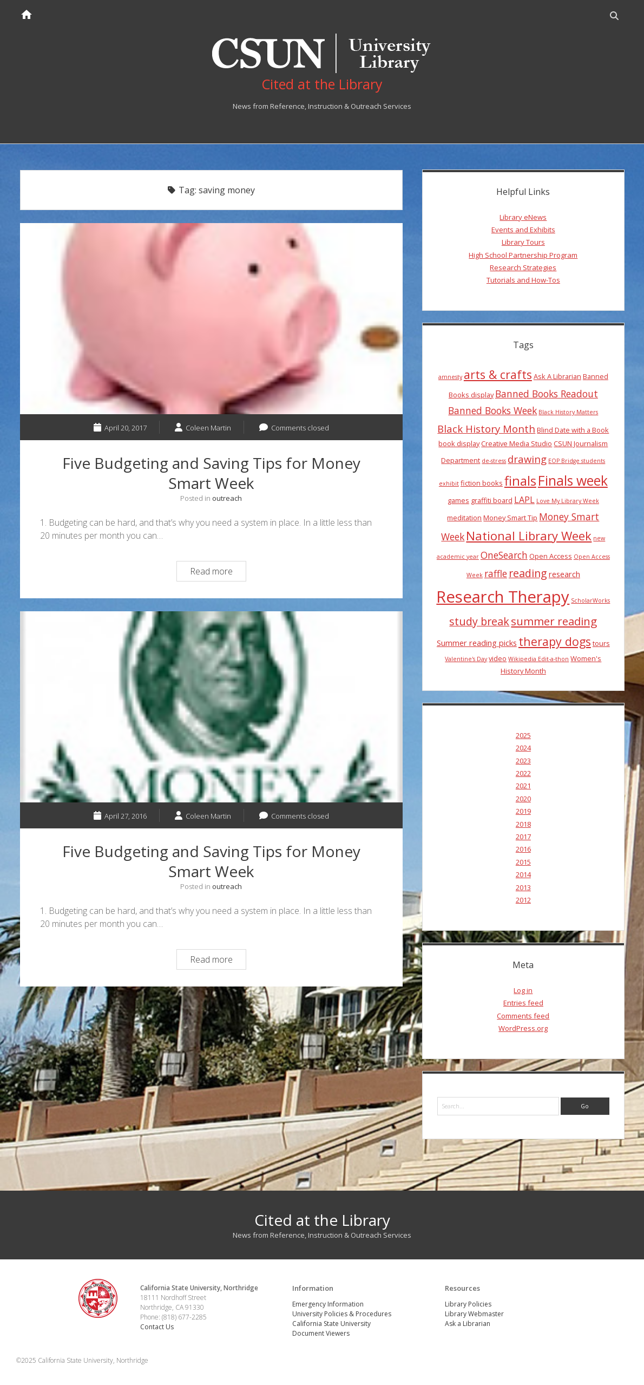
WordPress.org (523, 1028)
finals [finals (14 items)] (520, 480)
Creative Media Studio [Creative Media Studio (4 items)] (516, 443)
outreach (227, 498)
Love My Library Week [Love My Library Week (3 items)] (567, 501)
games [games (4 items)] (458, 500)
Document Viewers (321, 1333)
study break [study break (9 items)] (479, 621)
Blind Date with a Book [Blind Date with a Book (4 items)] (573, 430)
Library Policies (468, 1304)
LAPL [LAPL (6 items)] (524, 500)
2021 (523, 786)
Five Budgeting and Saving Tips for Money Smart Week (211, 318)
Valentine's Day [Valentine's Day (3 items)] (466, 659)
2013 (523, 887)
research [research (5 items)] (564, 574)
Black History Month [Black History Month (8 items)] (486, 428)
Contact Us (157, 1326)
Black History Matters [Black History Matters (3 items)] (568, 412)
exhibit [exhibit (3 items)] (449, 483)
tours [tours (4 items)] (601, 643)
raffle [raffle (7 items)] (495, 573)
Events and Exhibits (523, 229)
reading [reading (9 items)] (528, 573)
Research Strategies (523, 267)
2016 (523, 849)
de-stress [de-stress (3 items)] (494, 461)
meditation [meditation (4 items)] (464, 517)
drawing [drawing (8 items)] (527, 459)
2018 (523, 824)
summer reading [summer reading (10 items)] (554, 621)
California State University (331, 1323)
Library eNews (523, 217)
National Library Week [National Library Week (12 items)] (529, 535)
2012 (523, 900)
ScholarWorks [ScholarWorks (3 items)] (590, 600)
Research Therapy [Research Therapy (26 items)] (502, 596)
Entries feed (523, 1003)
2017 (523, 836)
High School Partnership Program (523, 255)
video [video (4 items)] (498, 658)
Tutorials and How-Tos (523, 280)
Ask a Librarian (467, 1323)
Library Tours (523, 242)
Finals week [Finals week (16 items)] (573, 480)
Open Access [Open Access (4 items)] (550, 556)
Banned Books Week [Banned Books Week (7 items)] (492, 410)
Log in (523, 990)
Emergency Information (328, 1304)
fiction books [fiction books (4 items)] (482, 483)
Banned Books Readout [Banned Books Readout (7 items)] (546, 393)
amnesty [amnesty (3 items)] (450, 377)
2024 (523, 748)
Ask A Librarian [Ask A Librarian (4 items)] (557, 376)
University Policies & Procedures (341, 1313)
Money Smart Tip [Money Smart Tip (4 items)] (510, 517)
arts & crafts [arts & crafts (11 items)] (498, 374)
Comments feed (523, 1016)
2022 (523, 773)
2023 (523, 761)
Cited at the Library (322, 1220)
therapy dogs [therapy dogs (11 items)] (554, 641)
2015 (523, 862)
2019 (523, 811)
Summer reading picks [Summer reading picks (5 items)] (477, 642)
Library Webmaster (474, 1313)
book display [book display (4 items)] (458, 443)
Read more (218, 572)
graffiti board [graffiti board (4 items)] (491, 500)
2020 (523, 798)
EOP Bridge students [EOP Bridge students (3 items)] (576, 461)
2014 (523, 874)
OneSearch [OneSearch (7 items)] (504, 554)
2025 (523, 735)
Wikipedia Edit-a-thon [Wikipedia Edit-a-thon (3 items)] (538, 659)
